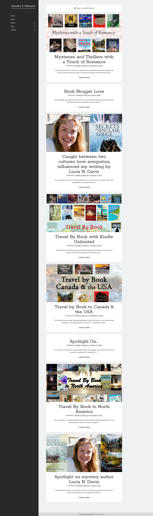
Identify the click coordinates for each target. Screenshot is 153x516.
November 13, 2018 (96, 315)
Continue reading (84, 77)
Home (13, 16)
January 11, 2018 (96, 345)
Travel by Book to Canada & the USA (84, 283)
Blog (12, 26)
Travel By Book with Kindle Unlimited (84, 213)
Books (13, 23)
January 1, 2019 (96, 245)
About (13, 19)
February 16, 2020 (96, 65)
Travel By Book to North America (84, 383)
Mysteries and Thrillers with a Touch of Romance (84, 33)
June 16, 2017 (96, 485)
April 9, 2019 (96, 95)
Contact (13, 30)
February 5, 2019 (96, 175)
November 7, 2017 (96, 415)
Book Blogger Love (84, 91)
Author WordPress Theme (86, 514)
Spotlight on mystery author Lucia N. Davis (84, 453)
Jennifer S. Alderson (23, 6)
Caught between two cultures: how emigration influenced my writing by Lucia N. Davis (84, 133)
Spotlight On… (84, 341)
